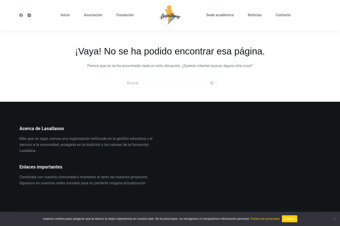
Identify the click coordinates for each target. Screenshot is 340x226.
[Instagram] (29, 15)
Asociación (93, 15)
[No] (334, 218)
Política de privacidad (265, 218)
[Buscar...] (165, 83)
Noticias (255, 15)
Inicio (65, 15)
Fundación (125, 15)
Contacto (283, 15)
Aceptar (289, 218)
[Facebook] (21, 15)
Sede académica (220, 15)
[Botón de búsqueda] (212, 83)
